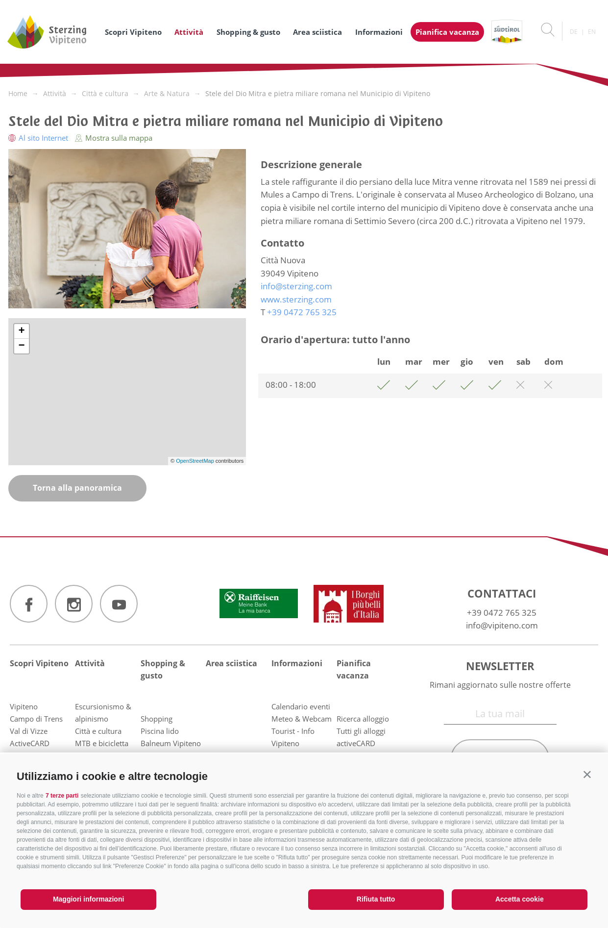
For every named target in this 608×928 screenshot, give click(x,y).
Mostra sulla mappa (113, 138)
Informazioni (379, 32)
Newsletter (500, 665)
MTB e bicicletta (101, 743)
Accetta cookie (519, 899)
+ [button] (21, 331)
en (592, 31)
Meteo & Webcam (301, 719)
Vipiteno (24, 706)
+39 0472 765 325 (501, 612)
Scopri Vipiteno (133, 32)
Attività (188, 32)
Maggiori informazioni (88, 899)
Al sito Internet (39, 138)
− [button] (21, 346)
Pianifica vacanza (447, 32)
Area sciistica (317, 32)
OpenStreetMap (196, 461)
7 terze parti (62, 795)
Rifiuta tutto (376, 899)
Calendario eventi (300, 706)
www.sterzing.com (296, 299)
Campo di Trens (36, 719)
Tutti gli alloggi (361, 731)
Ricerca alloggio (363, 719)
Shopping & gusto (248, 32)
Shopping (156, 719)
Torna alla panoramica (77, 487)
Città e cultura (98, 731)
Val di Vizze (29, 731)
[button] (587, 774)
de (574, 31)
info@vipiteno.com (502, 625)
